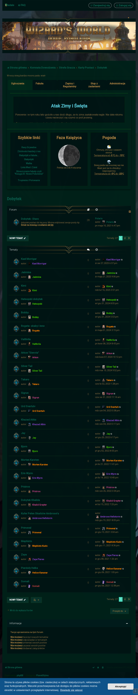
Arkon (35, 357)
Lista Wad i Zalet (29, 167)
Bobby (25, 312)
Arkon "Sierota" (30, 352)
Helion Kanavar (40, 572)
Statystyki (29, 159)
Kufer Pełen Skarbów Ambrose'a (40, 513)
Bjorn (24, 446)
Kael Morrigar (29, 258)
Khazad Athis (28, 419)
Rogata (36, 330)
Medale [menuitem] (10, 5)
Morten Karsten (30, 459)
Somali (25, 581)
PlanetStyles (42, 675)
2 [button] (124, 238)
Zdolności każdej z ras (28, 151)
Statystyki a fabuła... (29, 155)
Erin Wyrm (27, 473)
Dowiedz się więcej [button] (71, 690)
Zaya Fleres (38, 559)
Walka (29, 163)
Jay (23, 433)
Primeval (26, 527)
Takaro (25, 379)
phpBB (20, 675)
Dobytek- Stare (30, 218)
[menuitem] (21, 5)
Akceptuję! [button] (120, 686)
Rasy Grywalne (28, 147)
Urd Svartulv (28, 406)
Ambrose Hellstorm (42, 518)
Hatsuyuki (37, 304)
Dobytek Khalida (30, 500)
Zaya (24, 554)
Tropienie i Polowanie (29, 180)
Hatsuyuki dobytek (32, 299)
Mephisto (26, 541)
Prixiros (25, 486)
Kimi (23, 285)
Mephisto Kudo (40, 546)
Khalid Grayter (39, 505)
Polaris (98, 218)
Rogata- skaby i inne (32, 325)
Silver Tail (26, 366)
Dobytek (14, 199)
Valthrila (26, 339)
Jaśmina (26, 272)
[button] (129, 238)
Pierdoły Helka (29, 567)
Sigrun (25, 392)
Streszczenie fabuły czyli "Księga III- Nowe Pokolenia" (29, 172)
